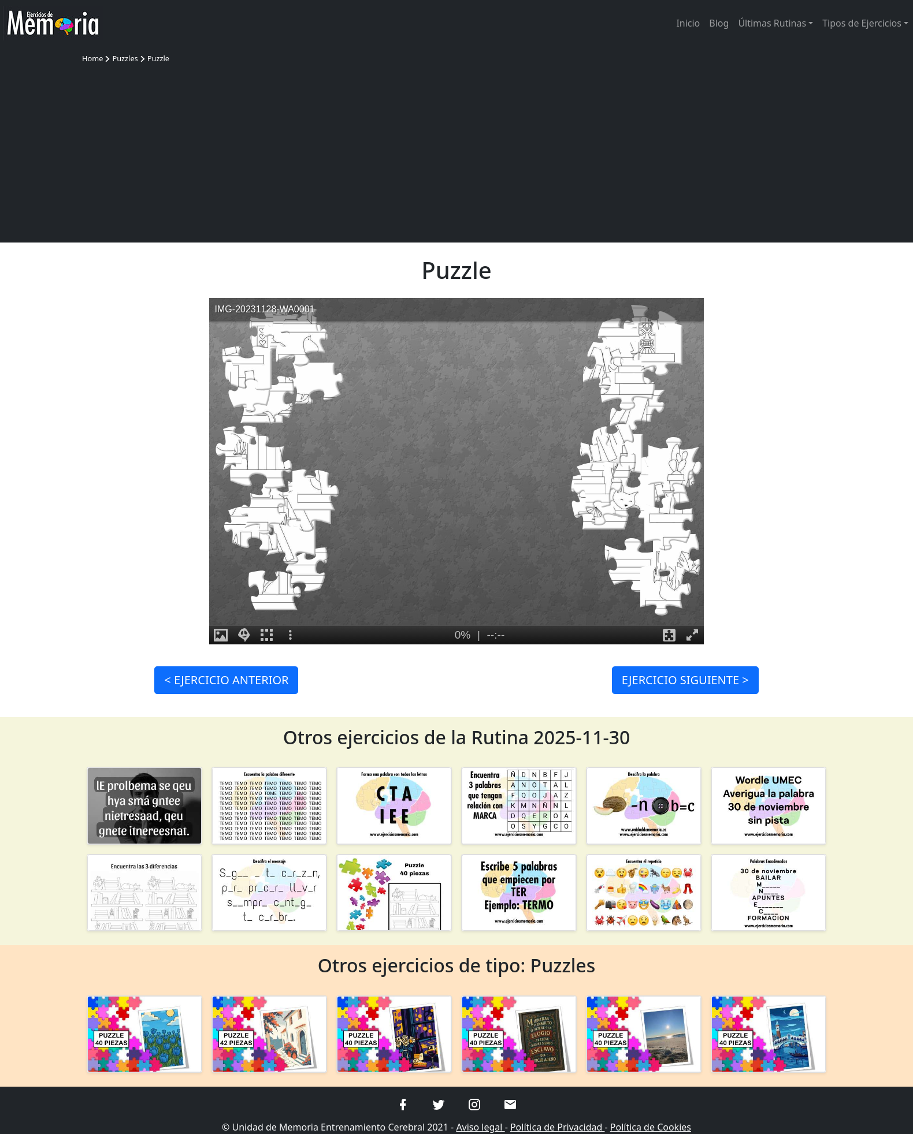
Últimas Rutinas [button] (772, 23)
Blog (719, 23)
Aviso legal (480, 1127)
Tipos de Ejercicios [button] (861, 23)
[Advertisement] (456, 151)
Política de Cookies (650, 1127)
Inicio (688, 23)
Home (92, 58)
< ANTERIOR (226, 680)
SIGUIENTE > (685, 680)
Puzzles (125, 58)
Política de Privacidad (557, 1127)
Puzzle (158, 58)
